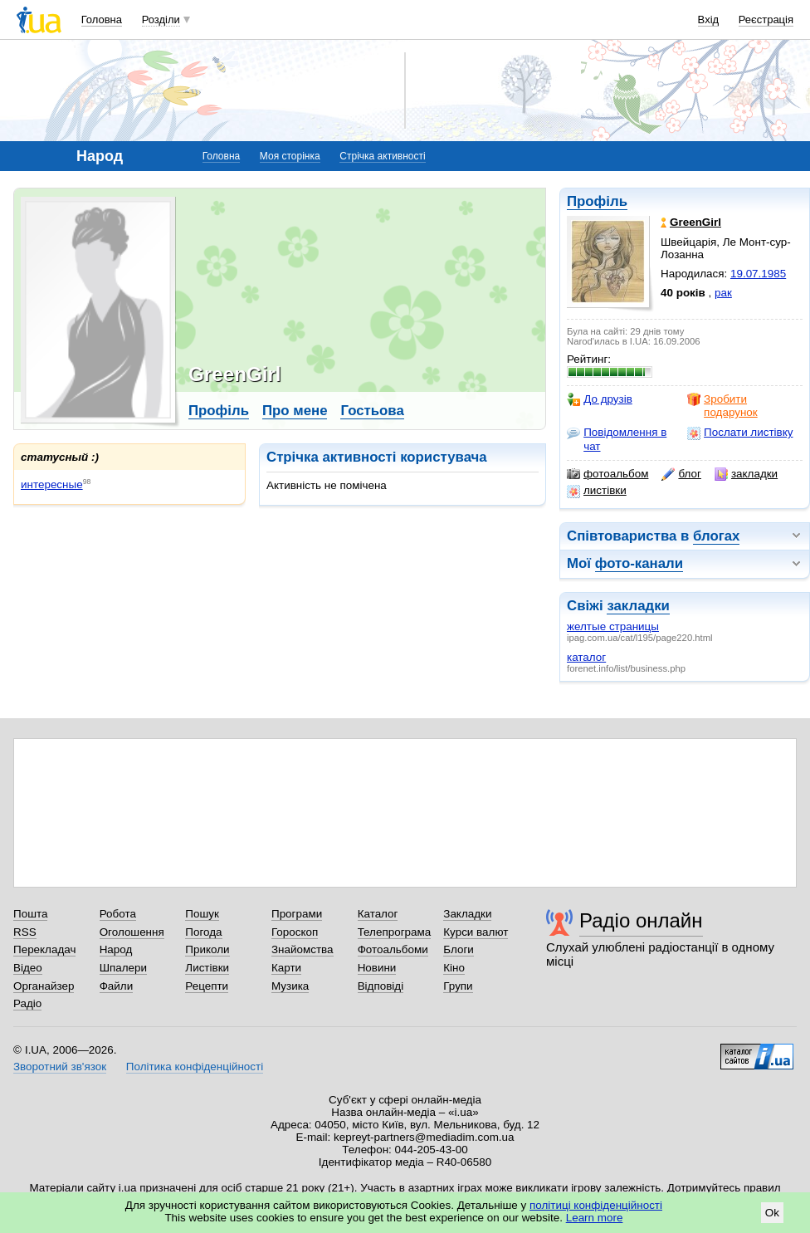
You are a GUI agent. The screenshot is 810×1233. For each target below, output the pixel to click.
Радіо (27, 1003)
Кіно (454, 967)
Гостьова (371, 410)
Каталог (378, 914)
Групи (457, 986)
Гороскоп (294, 932)
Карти (286, 967)
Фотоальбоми (393, 949)
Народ (116, 949)
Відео (27, 967)
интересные (52, 484)
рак (723, 292)
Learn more (594, 1217)
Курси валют (475, 932)
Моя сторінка (290, 156)
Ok (772, 1212)
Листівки (207, 967)
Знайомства (302, 949)
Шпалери (123, 967)
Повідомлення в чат (616, 439)
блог (680, 474)
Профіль (597, 201)
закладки (746, 474)
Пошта (30, 914)
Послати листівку (740, 432)
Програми (296, 914)
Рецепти (206, 986)
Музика (290, 986)
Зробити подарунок (722, 405)
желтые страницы (613, 626)
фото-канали (639, 563)
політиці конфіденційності (595, 1205)
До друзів (599, 399)
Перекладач (44, 949)
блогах (716, 536)
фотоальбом (607, 474)
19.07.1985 (758, 273)
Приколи (207, 949)
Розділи (161, 19)
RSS (25, 932)
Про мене (295, 410)
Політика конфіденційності (194, 1066)
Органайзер (43, 986)
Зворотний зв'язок (59, 1066)
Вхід (709, 19)
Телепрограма (395, 932)
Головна (101, 19)
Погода (203, 932)
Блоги (458, 949)
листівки (597, 490)
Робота (118, 914)
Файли (117, 986)
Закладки (467, 914)
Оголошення (132, 932)
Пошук (202, 914)
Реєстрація (766, 19)
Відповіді (381, 986)
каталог (586, 657)
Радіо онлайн (641, 920)
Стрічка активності (382, 156)
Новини (377, 967)
